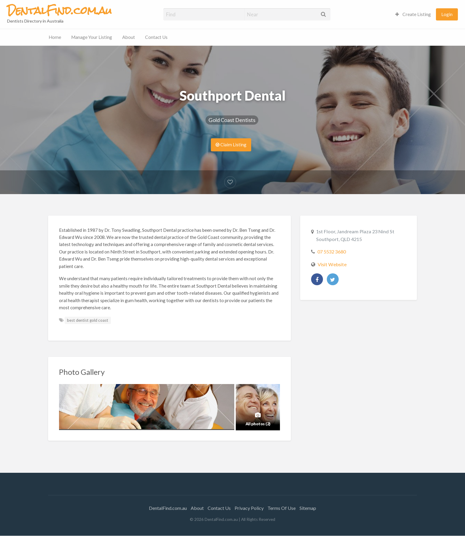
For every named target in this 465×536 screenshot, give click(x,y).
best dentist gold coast (87, 320)
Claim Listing (231, 144)
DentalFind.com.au (168, 508)
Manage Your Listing (91, 37)
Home (55, 37)
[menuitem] (413, 14)
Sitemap (308, 508)
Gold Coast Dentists (231, 120)
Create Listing (413, 14)
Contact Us (156, 37)
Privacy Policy (249, 508)
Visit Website (332, 264)
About (128, 37)
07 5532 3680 (331, 251)
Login (447, 14)
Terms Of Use (281, 508)
